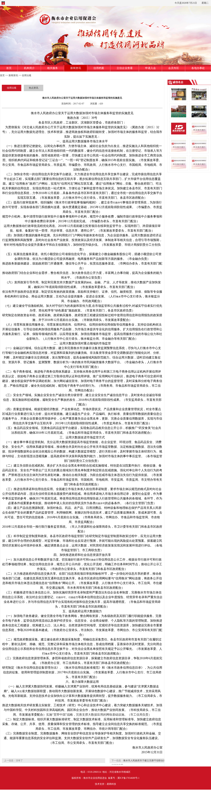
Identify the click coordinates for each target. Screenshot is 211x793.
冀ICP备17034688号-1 (128, 778)
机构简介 (29, 68)
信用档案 (98, 68)
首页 (9, 68)
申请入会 (150, 68)
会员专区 (173, 68)
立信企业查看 (125, 68)
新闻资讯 (75, 68)
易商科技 (111, 784)
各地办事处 (198, 68)
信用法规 (26, 75)
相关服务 (52, 68)
